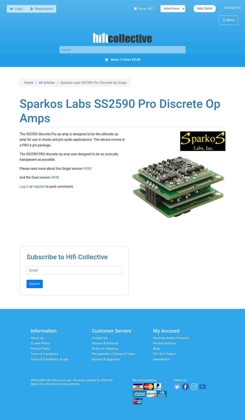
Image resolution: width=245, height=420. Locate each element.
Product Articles (164, 343)
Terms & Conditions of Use (50, 359)
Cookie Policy (40, 343)
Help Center (205, 8)
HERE (87, 169)
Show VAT (143, 9)
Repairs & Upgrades (106, 359)
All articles (47, 83)
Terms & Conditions (45, 354)
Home (28, 83)
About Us (37, 338)
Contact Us (232, 8)
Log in (24, 187)
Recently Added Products (171, 338)
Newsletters (161, 359)
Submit (34, 284)
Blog (156, 348)
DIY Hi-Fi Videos (164, 354)
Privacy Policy (41, 348)
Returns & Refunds (105, 343)
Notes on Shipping (105, 348)
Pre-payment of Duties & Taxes (113, 354)
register (39, 187)
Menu (228, 20)
